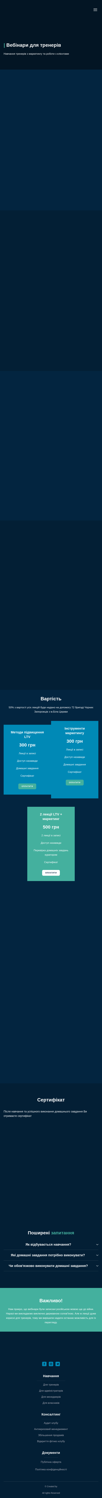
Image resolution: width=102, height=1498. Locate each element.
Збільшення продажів (51, 1435)
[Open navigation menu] (95, 10)
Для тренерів (51, 1384)
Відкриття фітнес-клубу (51, 1441)
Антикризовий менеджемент (51, 1429)
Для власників (51, 1402)
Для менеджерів (51, 1396)
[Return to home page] (31, 10)
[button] (27, 786)
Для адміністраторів (51, 1390)
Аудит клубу (51, 1423)
